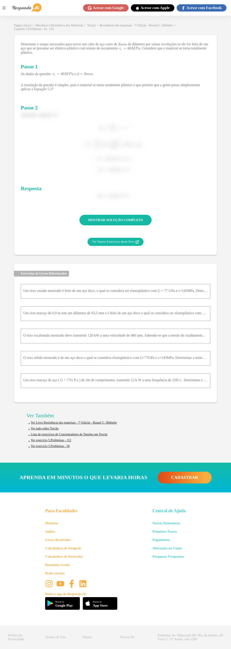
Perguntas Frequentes (168, 556)
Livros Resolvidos (58, 540)
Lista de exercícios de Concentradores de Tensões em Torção (69, 434)
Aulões (50, 531)
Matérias (51, 523)
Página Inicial (22, 25)
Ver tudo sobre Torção (45, 428)
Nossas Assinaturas (166, 523)
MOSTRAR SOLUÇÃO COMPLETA (115, 220)
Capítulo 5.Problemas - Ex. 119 (34, 29)
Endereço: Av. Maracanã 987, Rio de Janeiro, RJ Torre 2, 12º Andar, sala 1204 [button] (190, 637)
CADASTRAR (184, 477)
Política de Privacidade (16, 637)
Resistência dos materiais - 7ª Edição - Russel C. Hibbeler (136, 25)
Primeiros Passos (164, 531)
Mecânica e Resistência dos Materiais (59, 25)
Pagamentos (161, 540)
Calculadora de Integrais (63, 548)
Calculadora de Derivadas (64, 556)
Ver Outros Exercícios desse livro (115, 242)
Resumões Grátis (57, 565)
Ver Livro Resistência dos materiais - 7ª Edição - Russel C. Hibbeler (74, 422)
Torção (91, 25)
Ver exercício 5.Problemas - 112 (51, 440)
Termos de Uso (55, 637)
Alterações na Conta (167, 548)
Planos (87, 637)
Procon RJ (127, 637)
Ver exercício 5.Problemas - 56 (50, 446)
